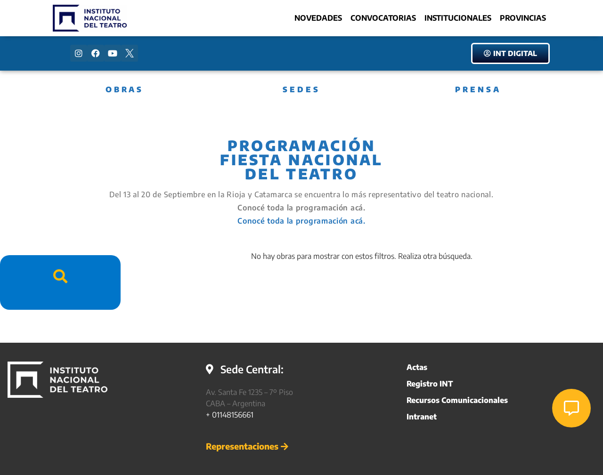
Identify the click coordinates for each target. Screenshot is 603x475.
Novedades (318, 18)
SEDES (301, 89)
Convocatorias (383, 18)
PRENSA (478, 89)
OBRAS (125, 89)
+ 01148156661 (229, 414)
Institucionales (457, 18)
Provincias (523, 18)
